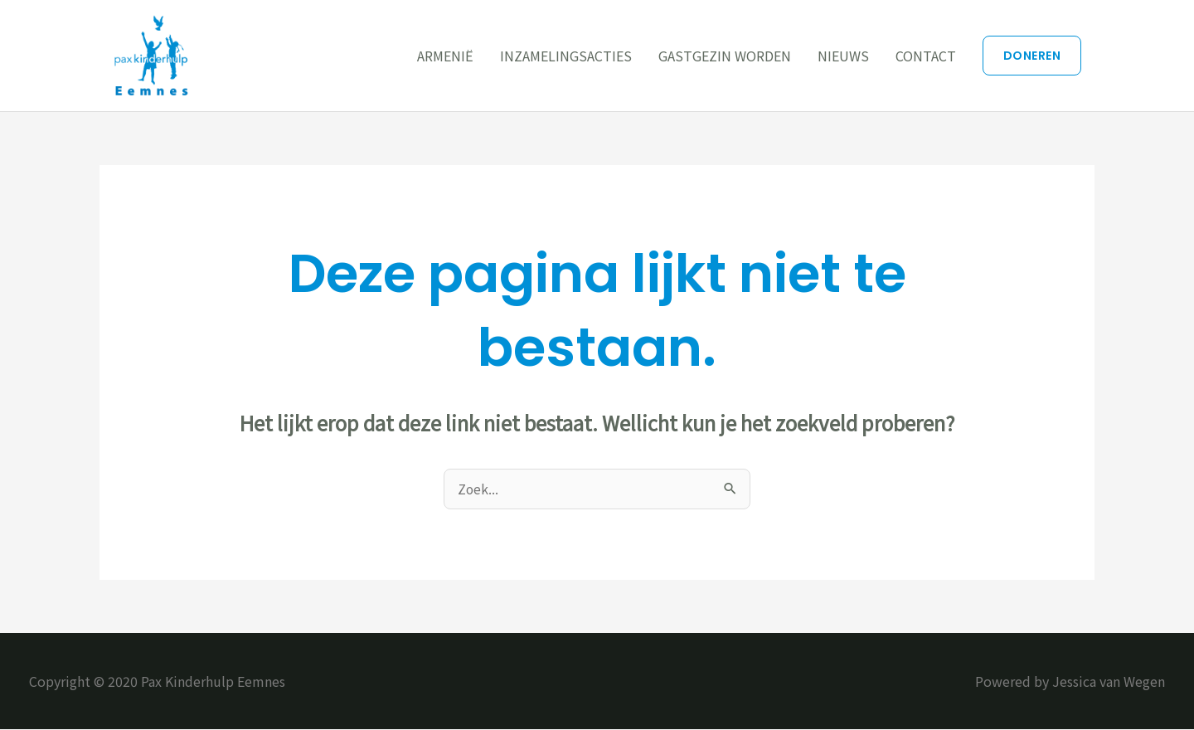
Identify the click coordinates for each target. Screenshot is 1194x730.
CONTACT (926, 56)
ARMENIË (445, 56)
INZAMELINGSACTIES (566, 56)
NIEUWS (843, 56)
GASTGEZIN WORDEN (724, 56)
